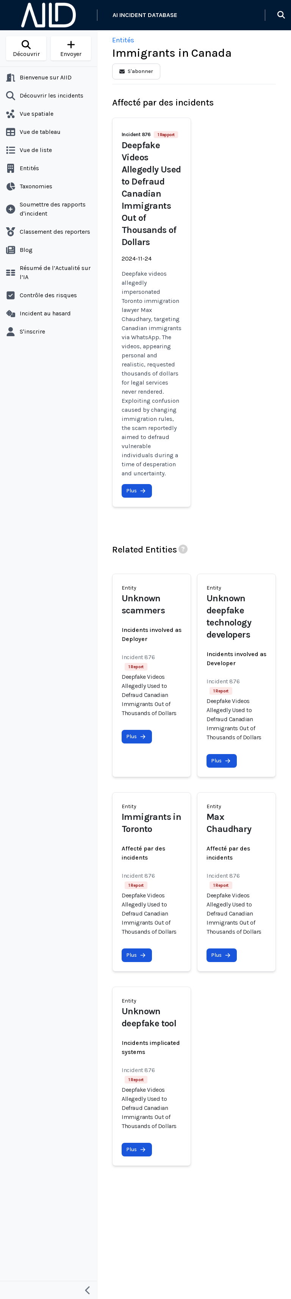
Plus (136, 490)
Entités (123, 40)
